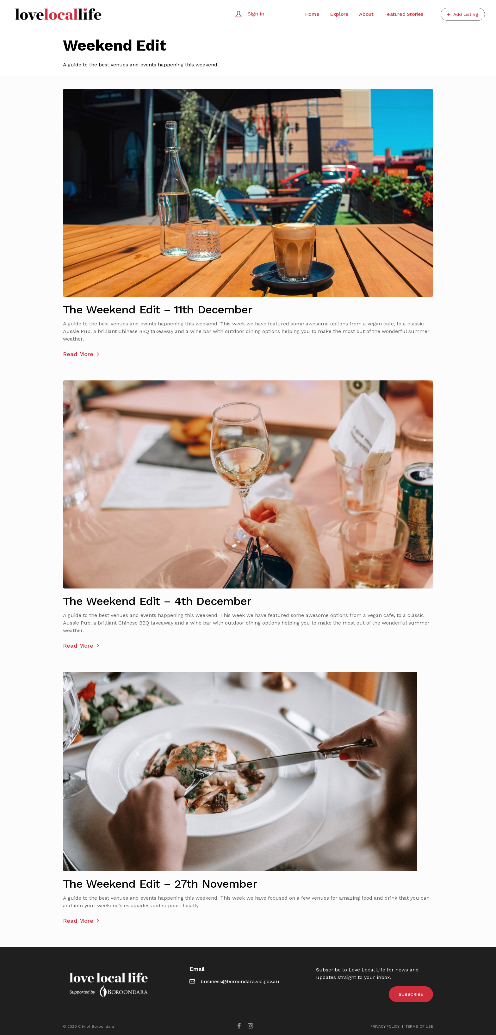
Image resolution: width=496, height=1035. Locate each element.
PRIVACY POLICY (385, 1026)
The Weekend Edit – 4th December (157, 601)
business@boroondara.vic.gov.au (234, 981)
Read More (81, 354)
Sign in (256, 14)
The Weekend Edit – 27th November (160, 883)
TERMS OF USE (419, 1026)
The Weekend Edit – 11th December (157, 309)
